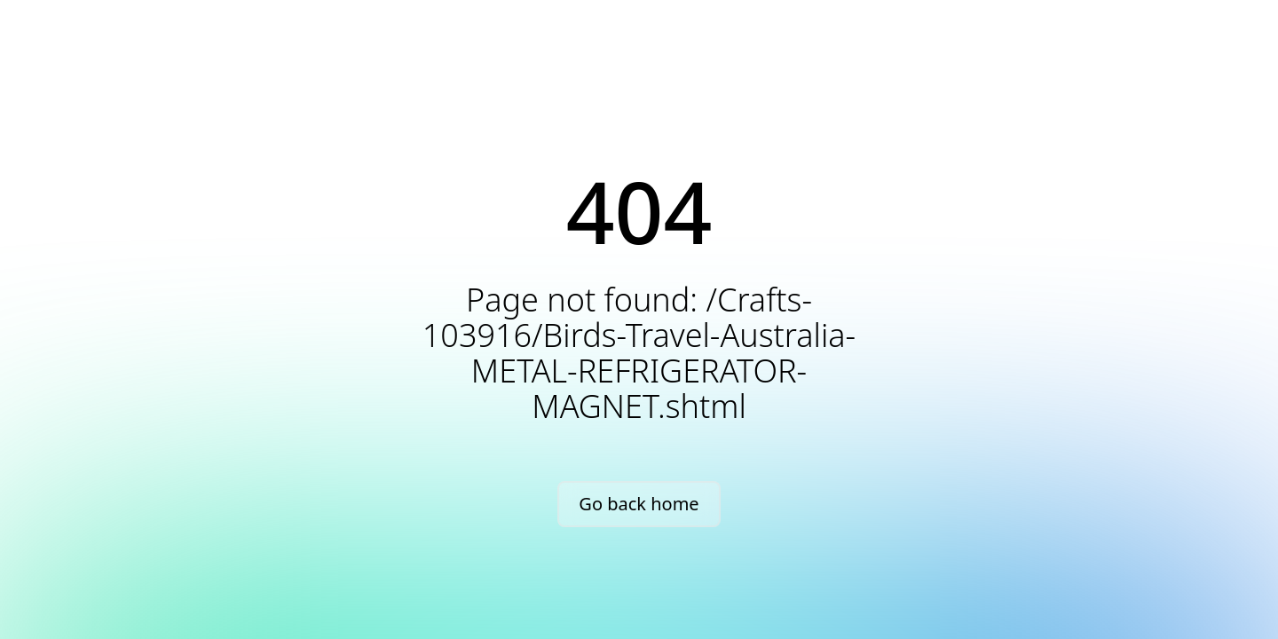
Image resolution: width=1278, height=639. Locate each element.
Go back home (638, 504)
